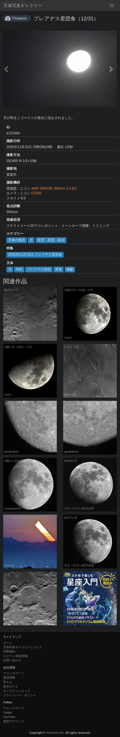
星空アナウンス (13, 721)
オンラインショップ (16, 690)
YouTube (9, 717)
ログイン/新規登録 (15, 656)
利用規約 (9, 651)
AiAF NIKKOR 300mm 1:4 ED (53, 188)
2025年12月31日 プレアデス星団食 (35, 254)
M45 (19, 269)
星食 (58, 269)
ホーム (7, 642)
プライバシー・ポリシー (19, 695)
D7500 (36, 193)
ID (8, 127)
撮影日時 (13, 141)
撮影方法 (13, 155)
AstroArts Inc (55, 732)
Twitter (7, 712)
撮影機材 (13, 182)
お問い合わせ (12, 660)
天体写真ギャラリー (22, 5)
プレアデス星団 (39, 269)
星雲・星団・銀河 (51, 240)
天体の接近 (16, 240)
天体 (9, 263)
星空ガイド (10, 686)
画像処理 (13, 219)
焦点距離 (13, 206)
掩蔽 (69, 269)
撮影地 (11, 168)
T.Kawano (19, 18)
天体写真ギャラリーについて (22, 647)
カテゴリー (14, 233)
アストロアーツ (13, 673)
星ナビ (7, 682)
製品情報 (9, 677)
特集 (9, 248)
